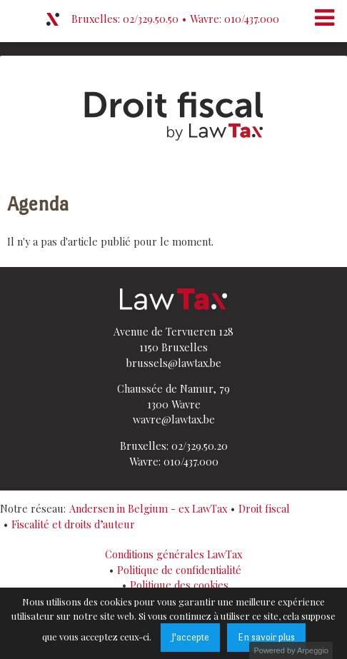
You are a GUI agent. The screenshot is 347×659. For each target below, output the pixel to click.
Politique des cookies (179, 585)
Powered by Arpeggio (290, 650)
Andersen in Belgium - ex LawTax (148, 508)
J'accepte (190, 637)
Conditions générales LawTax (173, 554)
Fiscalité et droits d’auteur (73, 524)
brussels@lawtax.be (173, 363)
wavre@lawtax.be (174, 419)
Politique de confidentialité (179, 570)
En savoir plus (266, 637)
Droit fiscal (264, 508)
